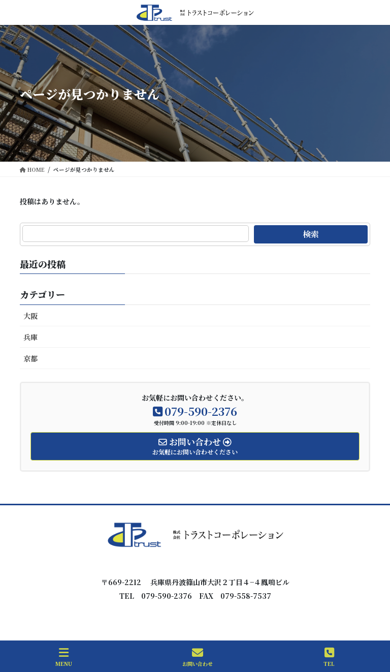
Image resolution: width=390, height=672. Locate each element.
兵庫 (30, 337)
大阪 (30, 316)
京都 (30, 358)
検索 (311, 234)
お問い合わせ (197, 657)
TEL (329, 657)
